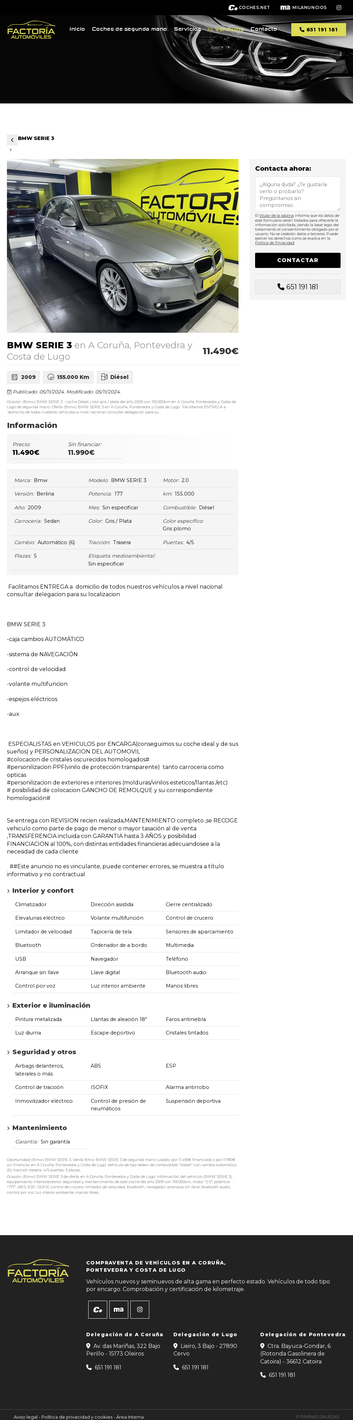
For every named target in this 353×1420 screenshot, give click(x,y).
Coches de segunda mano (129, 29)
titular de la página (277, 215)
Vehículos (229, 29)
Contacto (264, 29)
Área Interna (130, 1417)
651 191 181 (302, 287)
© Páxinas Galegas (317, 1416)
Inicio (77, 29)
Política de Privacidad (274, 242)
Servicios (187, 29)
